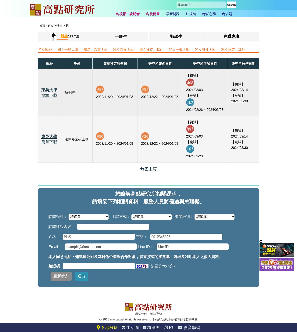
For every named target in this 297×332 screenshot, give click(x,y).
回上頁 (148, 169)
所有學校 (45, 50)
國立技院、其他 (151, 50)
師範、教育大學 (96, 50)
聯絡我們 (141, 314)
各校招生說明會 (128, 14)
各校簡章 (153, 14)
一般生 (121, 36)
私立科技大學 (205, 50)
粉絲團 (151, 327)
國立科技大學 (123, 50)
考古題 (227, 14)
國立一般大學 (68, 50)
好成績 (191, 14)
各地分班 (107, 327)
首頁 (42, 25)
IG (169, 327)
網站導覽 (156, 314)
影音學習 (189, 327)
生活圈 (130, 327)
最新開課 (173, 14)
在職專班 (231, 36)
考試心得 (209, 14)
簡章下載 (49, 95)
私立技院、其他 (233, 50)
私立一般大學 (179, 50)
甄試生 (176, 36)
